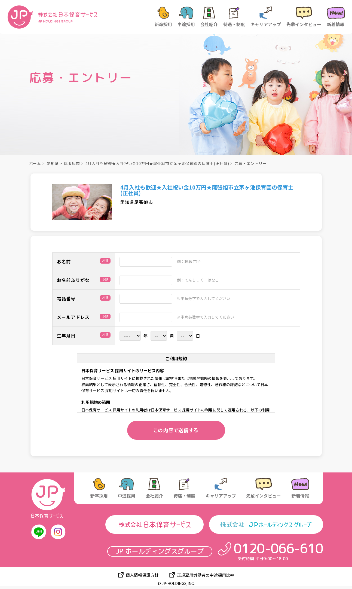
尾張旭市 (72, 163)
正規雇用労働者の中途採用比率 (205, 575)
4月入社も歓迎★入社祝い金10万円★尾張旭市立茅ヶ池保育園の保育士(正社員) (157, 163)
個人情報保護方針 (142, 575)
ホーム (35, 163)
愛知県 (53, 163)
